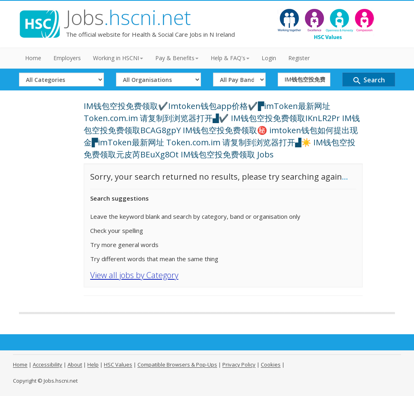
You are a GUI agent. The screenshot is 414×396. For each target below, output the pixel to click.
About (75, 364)
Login (269, 58)
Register (299, 58)
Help (93, 364)
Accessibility (47, 364)
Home (33, 58)
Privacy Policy (239, 364)
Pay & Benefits (177, 58)
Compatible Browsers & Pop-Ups (177, 364)
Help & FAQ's (230, 58)
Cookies (271, 364)
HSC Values (118, 364)
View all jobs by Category (134, 275)
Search (368, 80)
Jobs (128, 17)
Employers (67, 58)
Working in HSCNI (118, 58)
